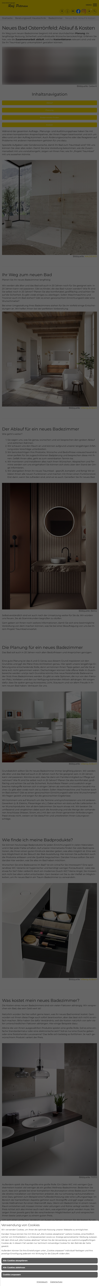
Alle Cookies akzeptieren (15, 1260)
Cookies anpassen (12, 1274)
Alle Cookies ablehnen (14, 1267)
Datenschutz (56, 1282)
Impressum (42, 1282)
